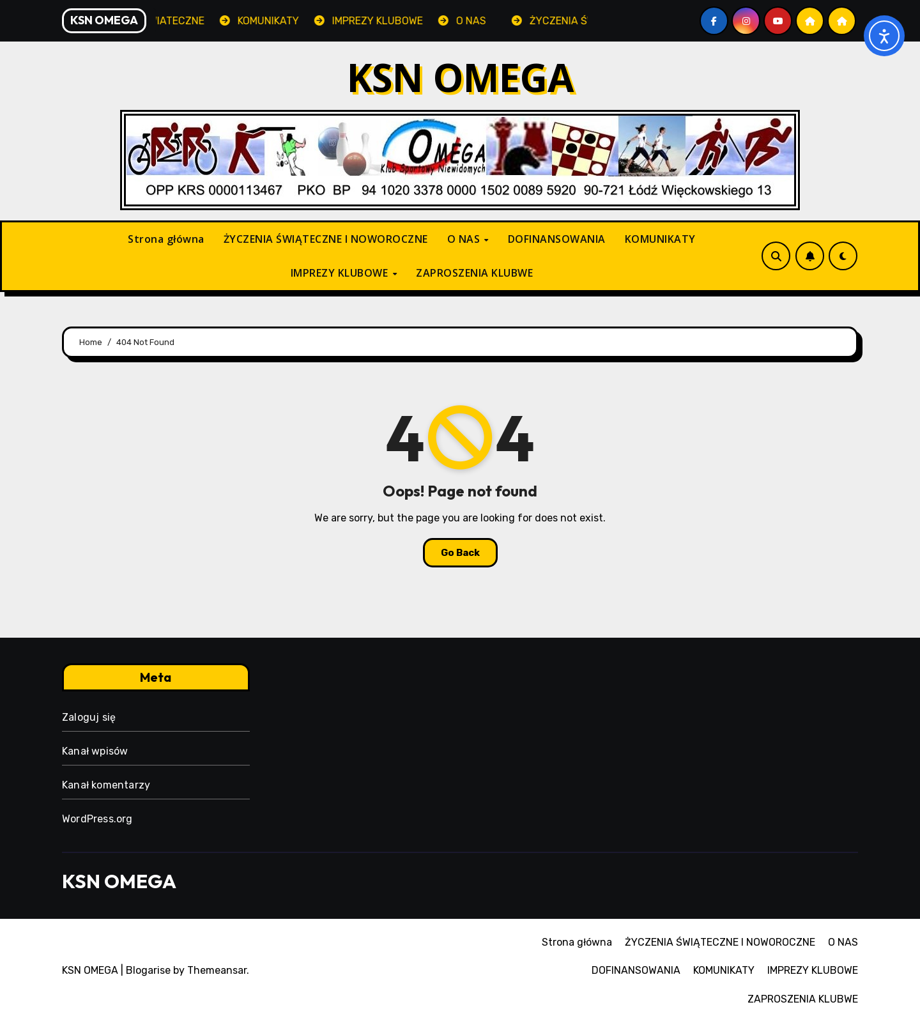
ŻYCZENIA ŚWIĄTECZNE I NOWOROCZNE (326, 239)
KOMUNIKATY (660, 239)
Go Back (460, 552)
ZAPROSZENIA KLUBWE (474, 273)
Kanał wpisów (95, 751)
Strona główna (166, 239)
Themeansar (217, 970)
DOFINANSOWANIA (557, 239)
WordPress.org (97, 819)
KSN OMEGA (460, 77)
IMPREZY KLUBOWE (341, 273)
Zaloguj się (89, 717)
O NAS (465, 239)
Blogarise (148, 970)
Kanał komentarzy (106, 785)
